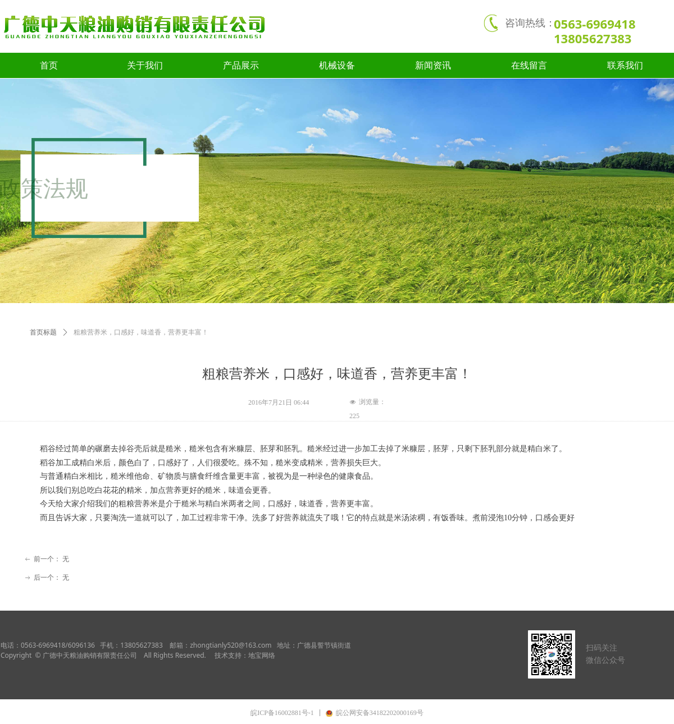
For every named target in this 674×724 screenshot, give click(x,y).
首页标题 (43, 332)
